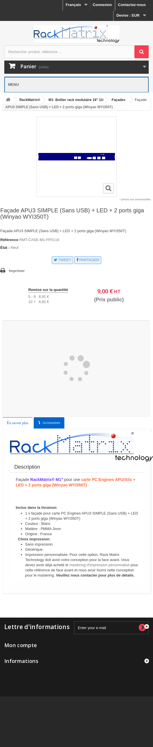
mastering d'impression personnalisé (99, 565)
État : (5, 247)
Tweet (62, 260)
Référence (9, 240)
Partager (87, 260)
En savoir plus (17, 423)
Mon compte (20, 645)
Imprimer (17, 271)
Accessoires (51, 422)
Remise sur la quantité (48, 290)
